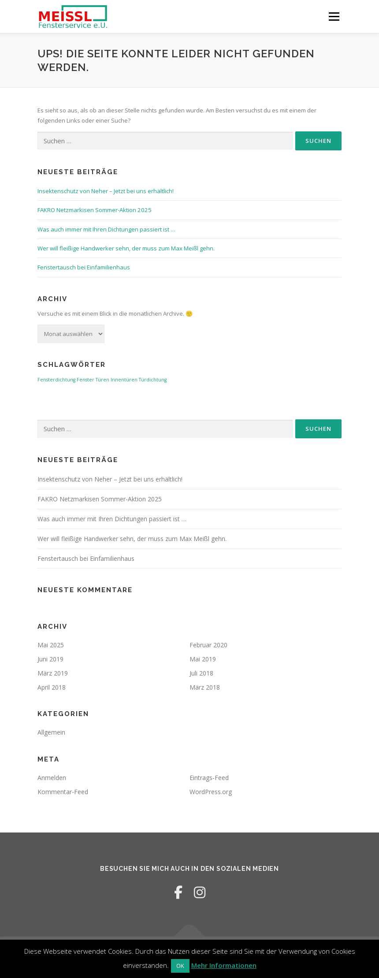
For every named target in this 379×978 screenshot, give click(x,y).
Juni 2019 (50, 659)
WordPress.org (211, 792)
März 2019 (52, 673)
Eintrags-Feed (209, 777)
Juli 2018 (201, 673)
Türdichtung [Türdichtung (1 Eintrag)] (153, 380)
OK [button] (180, 966)
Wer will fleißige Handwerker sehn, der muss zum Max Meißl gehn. (126, 248)
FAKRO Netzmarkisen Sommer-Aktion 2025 (94, 210)
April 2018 (51, 687)
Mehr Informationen (223, 965)
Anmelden (51, 777)
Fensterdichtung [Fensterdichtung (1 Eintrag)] (56, 380)
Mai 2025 (50, 645)
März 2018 (205, 687)
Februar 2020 (208, 645)
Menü (334, 16)
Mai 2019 (203, 659)
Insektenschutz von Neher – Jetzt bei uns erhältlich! (105, 191)
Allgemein (51, 732)
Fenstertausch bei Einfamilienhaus (83, 267)
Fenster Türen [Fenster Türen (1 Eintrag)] (93, 380)
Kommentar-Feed (62, 792)
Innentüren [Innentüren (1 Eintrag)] (124, 380)
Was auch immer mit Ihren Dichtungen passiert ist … (106, 229)
